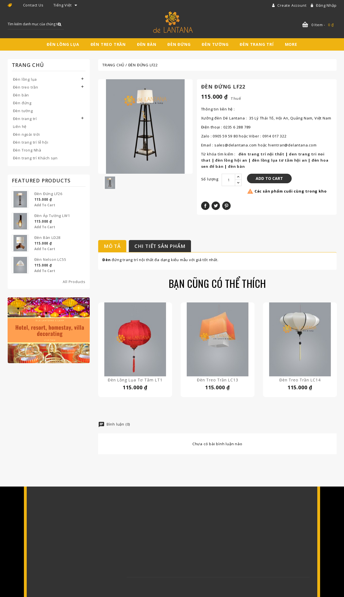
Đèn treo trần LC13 (217, 380)
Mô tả (112, 246)
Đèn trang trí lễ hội (30, 142)
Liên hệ (20, 126)
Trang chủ (28, 65)
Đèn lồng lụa (63, 44)
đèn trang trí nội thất (261, 154)
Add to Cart (44, 205)
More (291, 44)
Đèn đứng (178, 44)
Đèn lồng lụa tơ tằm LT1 (135, 380)
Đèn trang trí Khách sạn (35, 157)
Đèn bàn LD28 (47, 237)
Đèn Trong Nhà (27, 150)
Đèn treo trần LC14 (299, 380)
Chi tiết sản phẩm (160, 246)
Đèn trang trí (256, 44)
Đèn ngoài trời (26, 134)
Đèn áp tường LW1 (52, 215)
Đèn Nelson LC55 (50, 259)
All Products (74, 281)
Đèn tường (215, 44)
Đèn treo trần (108, 44)
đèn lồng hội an (231, 160)
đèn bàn (236, 166)
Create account (292, 5)
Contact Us (33, 5)
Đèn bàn (146, 44)
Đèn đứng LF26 (48, 193)
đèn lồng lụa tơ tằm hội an (279, 160)
